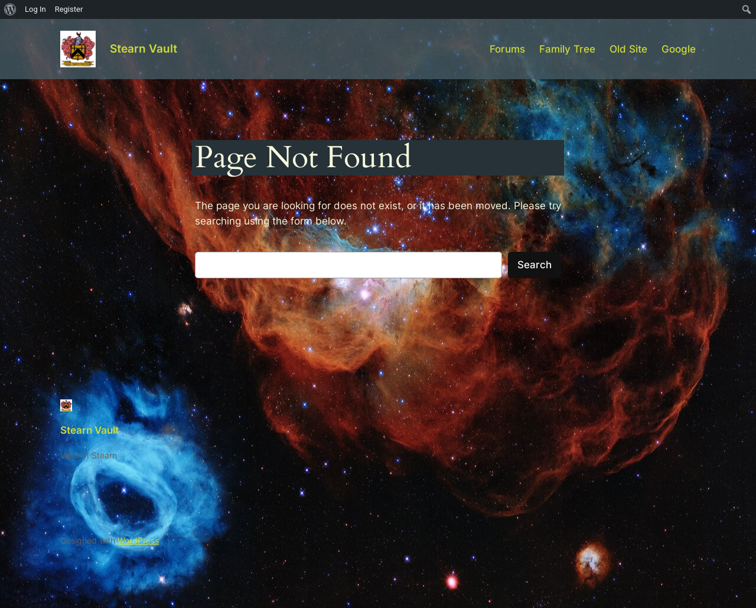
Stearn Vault (143, 48)
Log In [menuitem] (35, 9)
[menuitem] (10, 9)
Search (534, 265)
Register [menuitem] (69, 9)
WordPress (138, 540)
